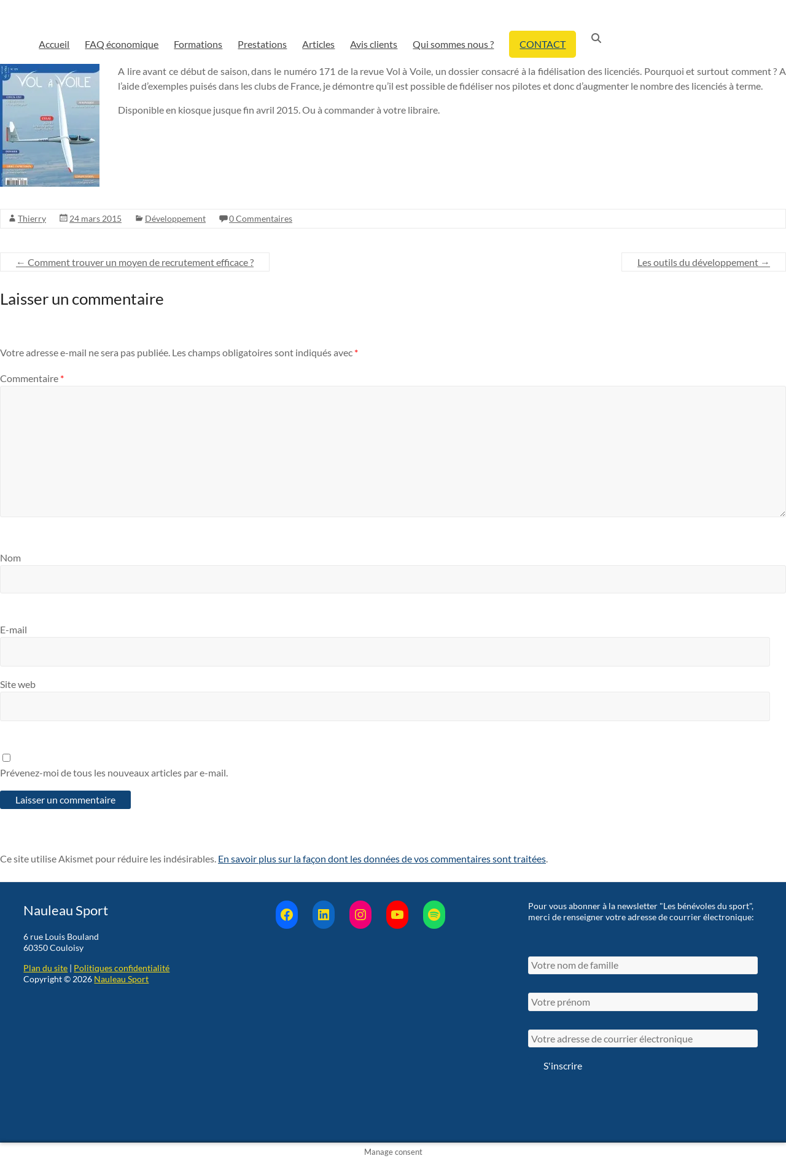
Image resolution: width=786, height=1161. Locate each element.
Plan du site (45, 968)
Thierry (32, 218)
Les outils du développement (703, 262)
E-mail (13, 629)
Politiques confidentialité (121, 968)
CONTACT (542, 44)
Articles (318, 44)
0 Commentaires (260, 218)
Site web (18, 684)
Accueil (54, 44)
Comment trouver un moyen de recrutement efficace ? (135, 262)
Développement (175, 218)
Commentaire (32, 378)
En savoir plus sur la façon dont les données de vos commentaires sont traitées (382, 858)
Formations (198, 44)
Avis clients (373, 44)
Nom (10, 557)
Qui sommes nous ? (453, 44)
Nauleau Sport (121, 979)
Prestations (262, 44)
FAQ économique (121, 44)
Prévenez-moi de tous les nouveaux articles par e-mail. (114, 772)
